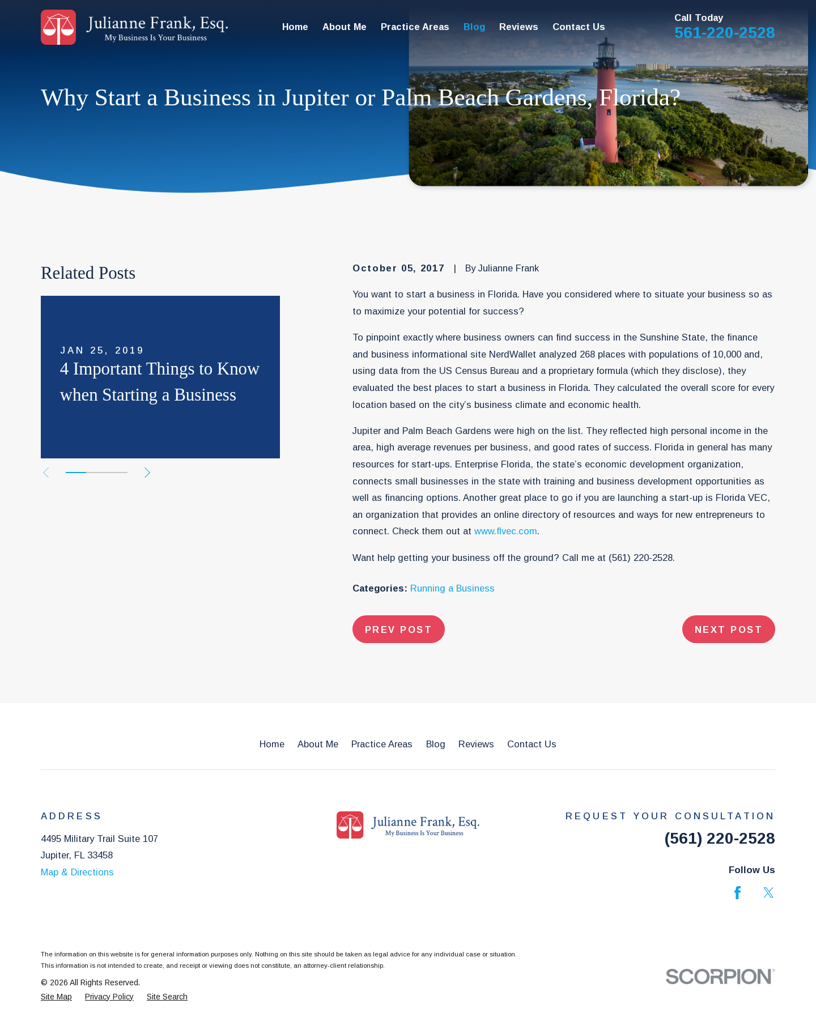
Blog (435, 744)
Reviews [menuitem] (518, 27)
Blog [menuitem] (474, 27)
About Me (318, 744)
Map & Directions (77, 872)
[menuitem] (56, 997)
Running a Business (452, 588)
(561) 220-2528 (641, 557)
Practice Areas (382, 744)
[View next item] (147, 472)
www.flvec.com (505, 531)
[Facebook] (737, 892)
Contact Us (531, 744)
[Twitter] (768, 892)
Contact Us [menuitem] (578, 27)
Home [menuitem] (295, 27)
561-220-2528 (724, 32)
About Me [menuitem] (344, 27)
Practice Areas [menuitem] (415, 27)
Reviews (476, 744)
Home (272, 744)
